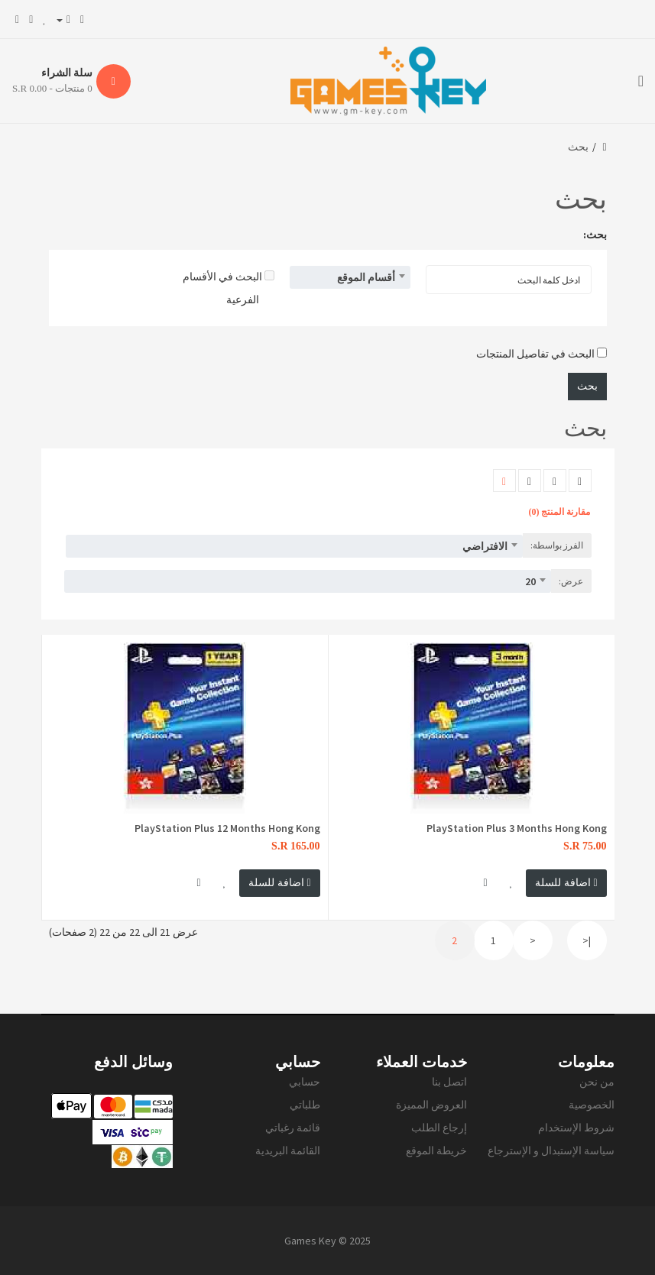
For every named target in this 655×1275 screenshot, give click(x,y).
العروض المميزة (431, 1105)
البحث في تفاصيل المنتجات (541, 354)
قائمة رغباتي (292, 1127)
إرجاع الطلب (439, 1127)
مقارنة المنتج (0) (560, 511)
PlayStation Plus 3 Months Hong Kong (516, 828)
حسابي (304, 1082)
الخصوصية (591, 1105)
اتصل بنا (449, 1082)
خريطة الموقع (436, 1150)
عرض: (571, 581)
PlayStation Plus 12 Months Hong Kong (227, 828)
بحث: (595, 234)
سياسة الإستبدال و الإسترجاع (551, 1150)
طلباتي (305, 1105)
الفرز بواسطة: (556, 545)
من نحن (596, 1082)
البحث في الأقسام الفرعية (228, 288)
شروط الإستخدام (576, 1127)
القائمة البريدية (287, 1150)
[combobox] (350, 277)
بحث (578, 147)
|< (586, 940)
